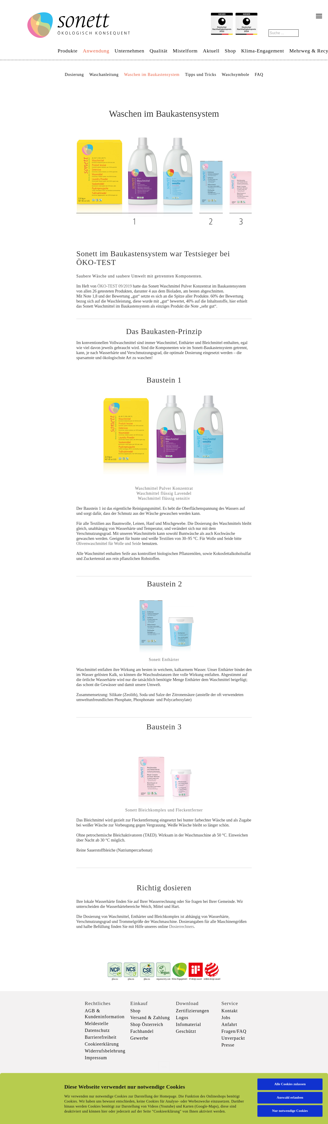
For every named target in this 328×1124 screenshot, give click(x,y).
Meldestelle (96, 1023)
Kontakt (229, 1010)
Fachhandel (142, 1031)
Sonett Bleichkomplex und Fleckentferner (164, 810)
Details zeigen (235, 1115)
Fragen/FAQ (233, 1031)
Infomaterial (188, 1024)
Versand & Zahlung (150, 1017)
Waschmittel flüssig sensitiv (164, 498)
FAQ (259, 74)
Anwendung (96, 51)
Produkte (67, 51)
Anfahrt (229, 1024)
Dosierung (74, 74)
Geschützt (186, 1031)
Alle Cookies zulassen (290, 1056)
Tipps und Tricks (200, 74)
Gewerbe (139, 1038)
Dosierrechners (181, 926)
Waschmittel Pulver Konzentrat (164, 488)
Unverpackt (233, 1038)
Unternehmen (129, 51)
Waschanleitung (104, 74)
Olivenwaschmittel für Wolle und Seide (108, 543)
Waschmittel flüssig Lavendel (164, 493)
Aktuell (211, 51)
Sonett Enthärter (164, 659)
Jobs (226, 1017)
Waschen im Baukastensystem (152, 74)
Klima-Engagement (262, 51)
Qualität (159, 51)
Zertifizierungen (192, 1010)
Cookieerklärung (102, 1043)
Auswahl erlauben (290, 1069)
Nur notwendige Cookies (290, 1083)
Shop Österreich (146, 1024)
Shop (230, 51)
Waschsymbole (235, 74)
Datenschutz (97, 1030)
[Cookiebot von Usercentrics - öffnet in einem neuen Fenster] (29, 1115)
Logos (182, 1017)
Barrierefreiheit (100, 1037)
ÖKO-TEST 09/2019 (114, 286)
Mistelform (185, 51)
